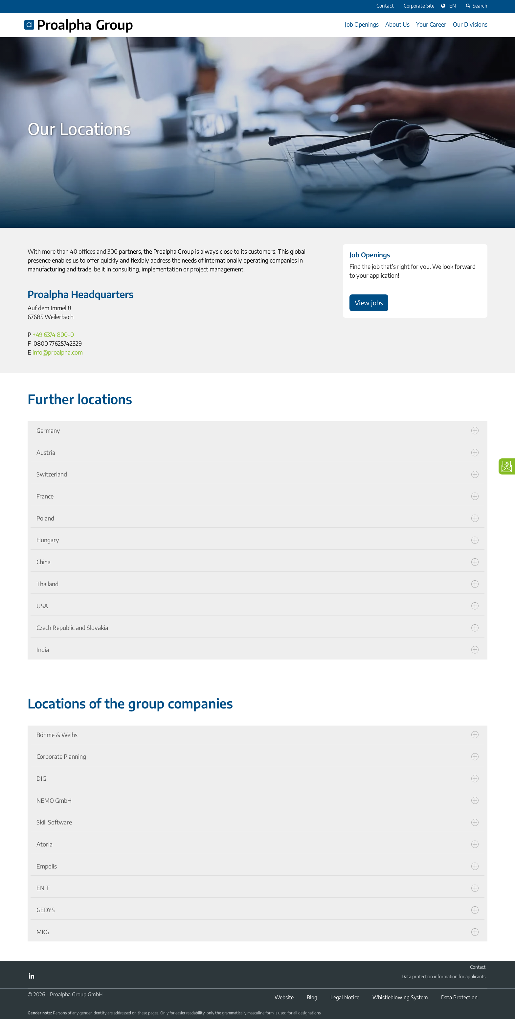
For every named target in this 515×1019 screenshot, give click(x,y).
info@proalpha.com (58, 352)
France (257, 496)
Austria (257, 452)
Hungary (257, 540)
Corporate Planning (257, 756)
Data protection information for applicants (443, 976)
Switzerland (257, 474)
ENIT (257, 888)
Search (475, 6)
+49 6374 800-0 (53, 334)
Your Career (431, 24)
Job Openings (362, 24)
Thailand (257, 584)
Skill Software (257, 822)
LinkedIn (31, 976)
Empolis (257, 866)
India (257, 650)
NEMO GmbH (257, 800)
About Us (397, 24)
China (257, 562)
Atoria (257, 844)
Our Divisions (470, 24)
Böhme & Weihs (257, 735)
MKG (257, 932)
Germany (257, 430)
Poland (257, 518)
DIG (257, 778)
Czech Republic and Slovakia (257, 628)
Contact (477, 967)
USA (257, 606)
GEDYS (257, 910)
